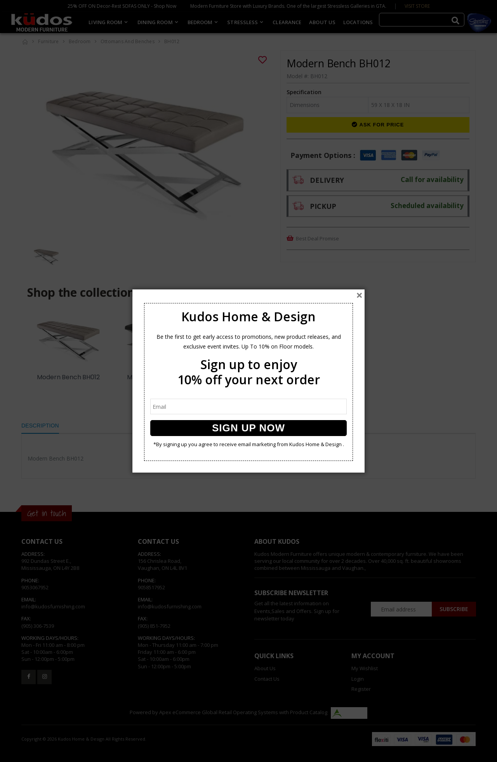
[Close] (359, 295)
